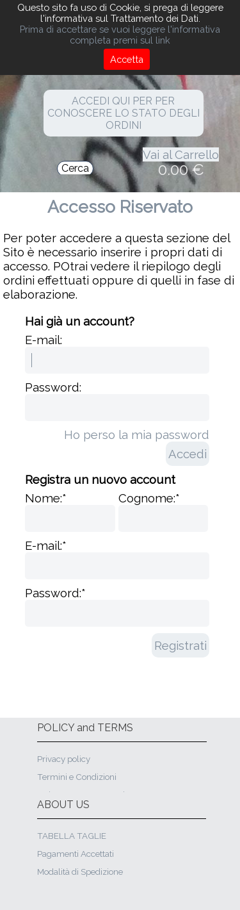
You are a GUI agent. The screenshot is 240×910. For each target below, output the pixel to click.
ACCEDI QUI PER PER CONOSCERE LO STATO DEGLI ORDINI (123, 113)
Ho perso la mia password (136, 434)
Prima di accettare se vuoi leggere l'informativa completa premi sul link (120, 35)
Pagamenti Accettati (75, 853)
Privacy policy (63, 759)
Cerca (75, 168)
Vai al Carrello (181, 154)
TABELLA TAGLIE (71, 836)
